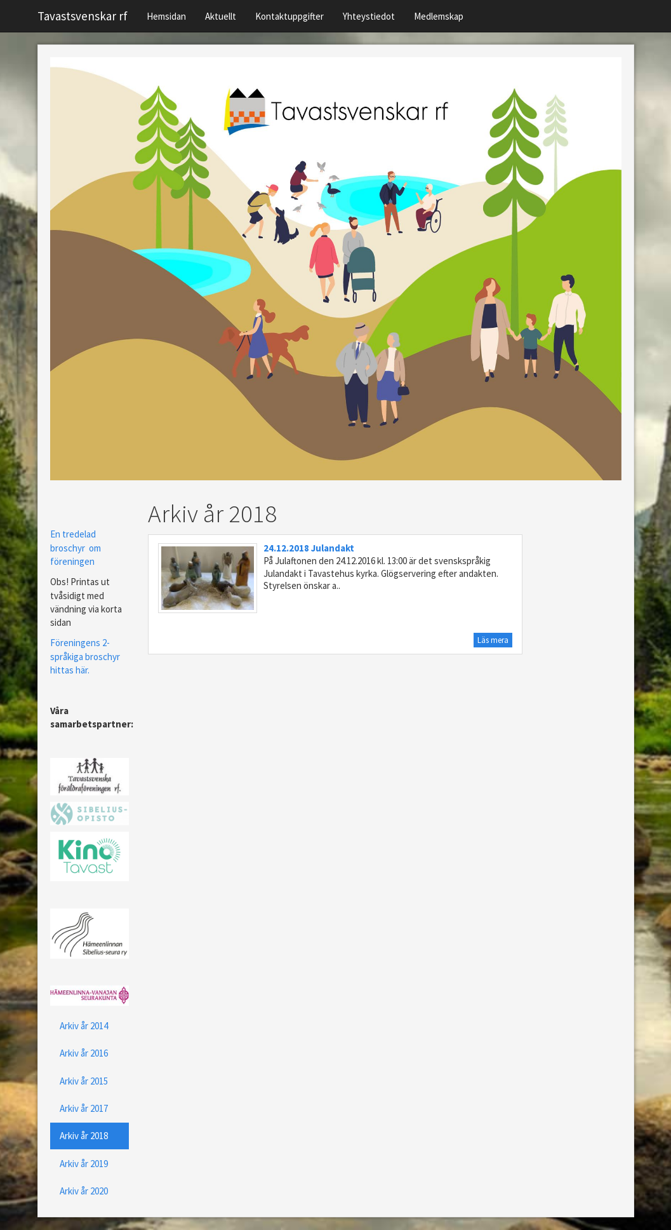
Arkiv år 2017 (84, 1108)
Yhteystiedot (369, 16)
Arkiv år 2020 (84, 1191)
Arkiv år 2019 (84, 1164)
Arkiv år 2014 (84, 1026)
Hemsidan (166, 16)
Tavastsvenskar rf (82, 16)
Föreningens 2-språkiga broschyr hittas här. (85, 656)
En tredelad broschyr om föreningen (75, 547)
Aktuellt (220, 16)
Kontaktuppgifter (289, 16)
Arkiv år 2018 (84, 1136)
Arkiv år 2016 (84, 1053)
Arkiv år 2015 (84, 1081)
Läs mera (492, 640)
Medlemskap (438, 16)
